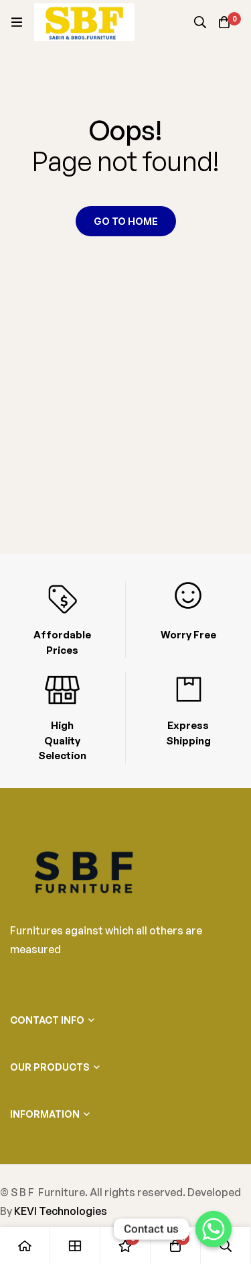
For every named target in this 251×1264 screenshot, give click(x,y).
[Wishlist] (125, 1245)
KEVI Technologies (60, 1211)
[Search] (200, 22)
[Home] (25, 1245)
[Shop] (75, 1245)
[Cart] (224, 22)
